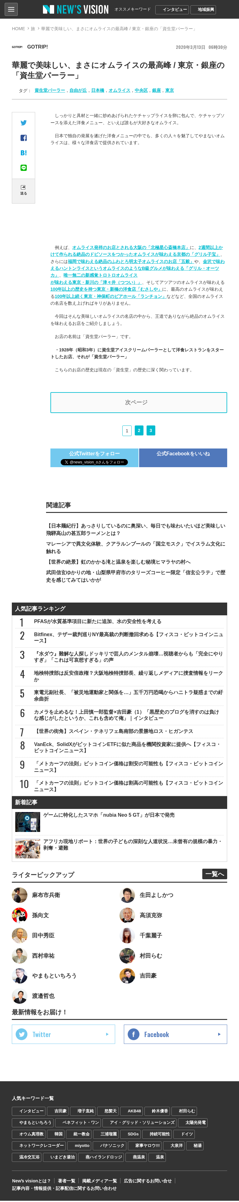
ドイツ (187, 1135)
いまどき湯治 (62, 1158)
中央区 (141, 90)
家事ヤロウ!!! (147, 1146)
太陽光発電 (195, 1123)
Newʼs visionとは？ (31, 1182)
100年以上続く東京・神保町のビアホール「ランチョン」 (110, 296)
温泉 (160, 1158)
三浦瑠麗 (109, 1135)
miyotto (82, 1146)
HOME (18, 28)
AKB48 (134, 1112)
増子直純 (85, 1112)
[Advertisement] (138, 196)
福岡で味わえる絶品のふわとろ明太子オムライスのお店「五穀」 (131, 261)
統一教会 (81, 1135)
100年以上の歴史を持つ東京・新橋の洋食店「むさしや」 (106, 289)
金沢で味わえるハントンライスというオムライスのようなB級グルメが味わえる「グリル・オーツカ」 (137, 268)
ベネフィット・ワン (81, 1123)
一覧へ (214, 874)
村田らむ (187, 1112)
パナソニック (112, 1146)
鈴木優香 (160, 1112)
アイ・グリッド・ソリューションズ (142, 1123)
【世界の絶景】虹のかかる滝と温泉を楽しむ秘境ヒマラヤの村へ (118, 562)
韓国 (58, 1135)
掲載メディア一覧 (98, 1182)
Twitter (41, 1035)
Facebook (156, 1035)
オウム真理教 (31, 1135)
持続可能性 (160, 1135)
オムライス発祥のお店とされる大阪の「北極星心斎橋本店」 (131, 247)
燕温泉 (139, 1158)
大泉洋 (177, 1146)
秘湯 (198, 1146)
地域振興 (206, 9)
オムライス (119, 90)
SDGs (133, 1135)
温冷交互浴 (29, 1158)
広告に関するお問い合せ (147, 1182)
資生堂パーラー (50, 90)
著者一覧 (66, 1182)
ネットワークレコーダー (41, 1146)
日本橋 (97, 90)
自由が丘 (78, 90)
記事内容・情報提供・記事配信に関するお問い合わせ (64, 1189)
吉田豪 (60, 1112)
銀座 (156, 90)
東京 (169, 90)
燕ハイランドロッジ (104, 1158)
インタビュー (175, 9)
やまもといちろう (35, 1123)
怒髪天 (111, 1112)
